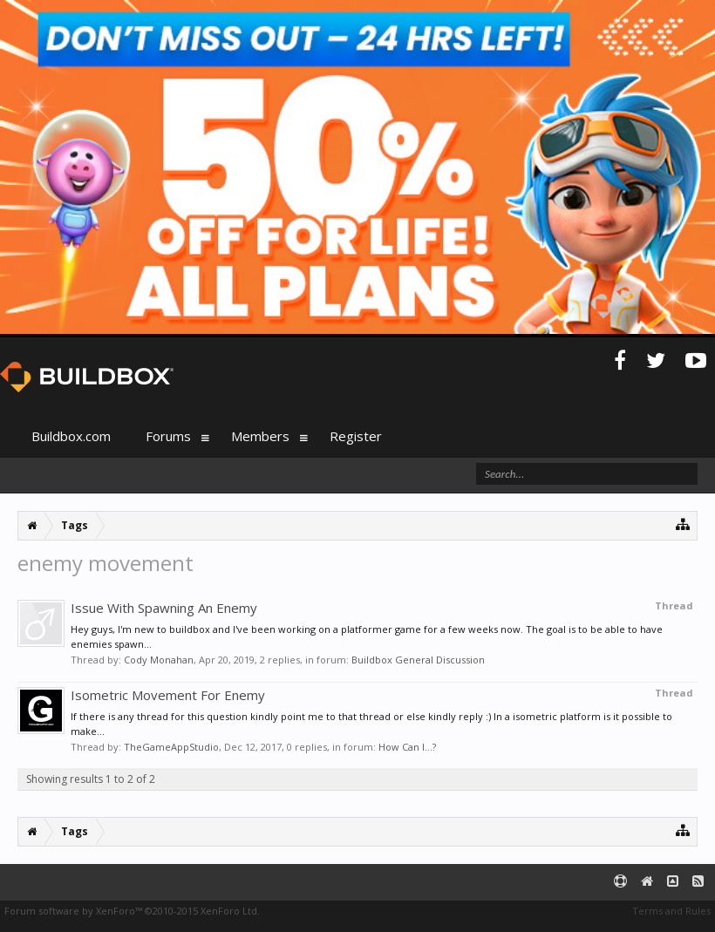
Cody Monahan (159, 659)
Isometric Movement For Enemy (168, 695)
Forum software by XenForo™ (132, 910)
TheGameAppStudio (171, 746)
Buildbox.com (71, 436)
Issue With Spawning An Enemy (164, 607)
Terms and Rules (671, 910)
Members (260, 436)
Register (356, 436)
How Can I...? (407, 746)
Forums (168, 436)
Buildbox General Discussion (418, 659)
